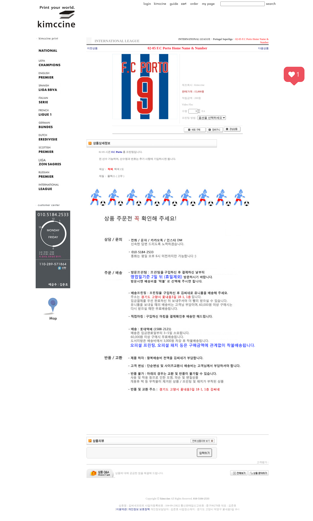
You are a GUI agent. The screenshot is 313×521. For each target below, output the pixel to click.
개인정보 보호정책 (139, 509)
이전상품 (92, 48)
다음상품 (263, 48)
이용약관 (121, 509)
